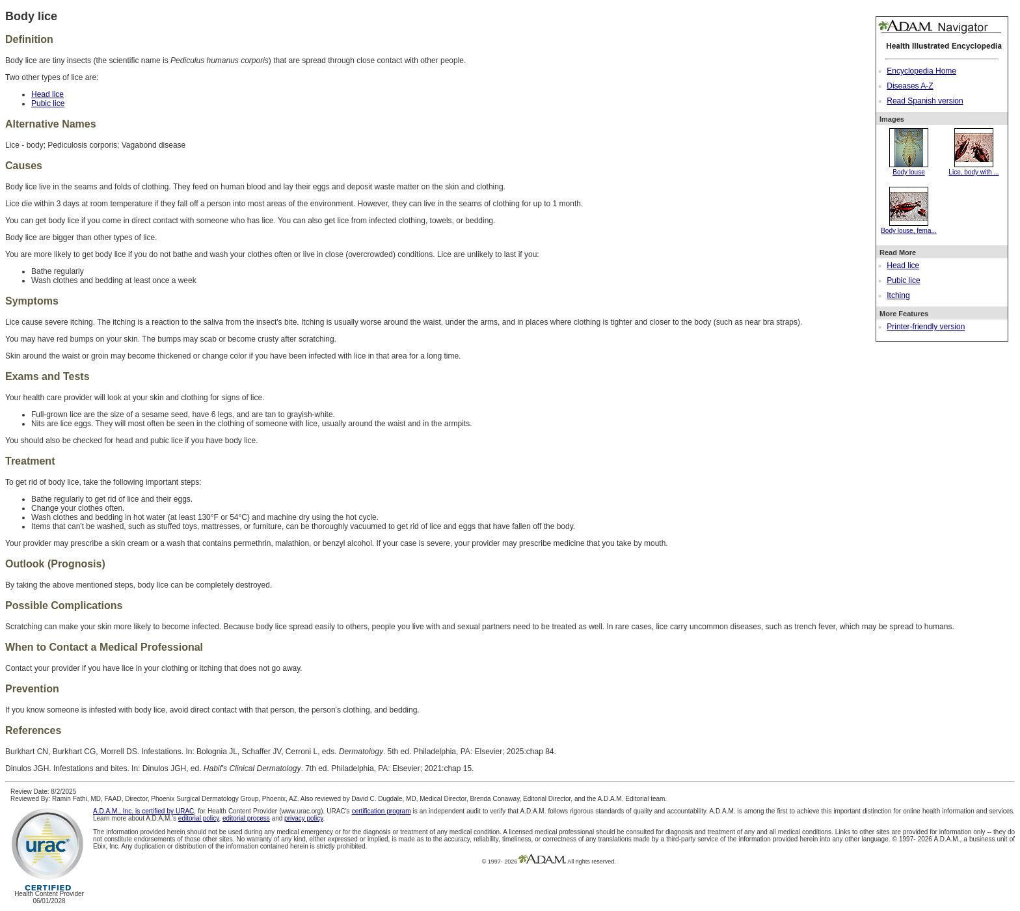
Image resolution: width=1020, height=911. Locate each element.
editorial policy (198, 818)
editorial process (246, 818)
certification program (381, 811)
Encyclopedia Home (921, 70)
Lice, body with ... (973, 168)
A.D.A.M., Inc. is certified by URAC (143, 811)
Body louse (908, 168)
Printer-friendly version (926, 326)
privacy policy (303, 818)
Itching (898, 295)
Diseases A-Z (910, 85)
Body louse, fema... (909, 227)
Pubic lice (903, 280)
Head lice (903, 265)
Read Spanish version (925, 100)
